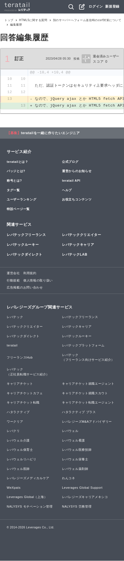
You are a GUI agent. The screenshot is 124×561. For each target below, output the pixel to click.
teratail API (71, 181)
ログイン (96, 6)
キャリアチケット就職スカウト (85, 393)
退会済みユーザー (106, 56)
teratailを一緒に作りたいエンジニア (50, 133)
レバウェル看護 (73, 440)
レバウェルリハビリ (21, 459)
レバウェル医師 (18, 469)
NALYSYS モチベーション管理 (30, 506)
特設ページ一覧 (18, 209)
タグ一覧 (13, 190)
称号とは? (14, 181)
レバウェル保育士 (20, 450)
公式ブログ (70, 162)
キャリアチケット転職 (23, 403)
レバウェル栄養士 (75, 459)
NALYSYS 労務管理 (76, 506)
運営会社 (13, 273)
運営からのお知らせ (76, 171)
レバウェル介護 (18, 440)
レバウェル (70, 431)
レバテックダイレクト (24, 255)
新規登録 (112, 6)
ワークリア (15, 421)
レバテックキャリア (78, 245)
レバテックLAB (74, 255)
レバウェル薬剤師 (75, 469)
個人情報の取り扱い (38, 280)
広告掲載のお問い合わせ (25, 288)
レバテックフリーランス (26, 235)
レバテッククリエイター (81, 235)
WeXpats (13, 488)
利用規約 (29, 273)
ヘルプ (67, 190)
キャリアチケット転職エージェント (88, 403)
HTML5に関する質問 (33, 20)
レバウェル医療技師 (76, 450)
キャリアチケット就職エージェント (88, 384)
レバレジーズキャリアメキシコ (85, 497)
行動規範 (13, 280)
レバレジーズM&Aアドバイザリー (87, 421)
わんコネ (68, 478)
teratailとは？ (17, 162)
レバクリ (13, 431)
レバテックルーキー (23, 245)
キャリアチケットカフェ (25, 393)
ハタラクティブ (18, 412)
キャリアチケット (20, 384)
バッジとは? (16, 171)
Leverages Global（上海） (27, 497)
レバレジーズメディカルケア (28, 478)
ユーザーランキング (21, 199)
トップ (8, 20)
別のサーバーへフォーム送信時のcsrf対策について (87, 20)
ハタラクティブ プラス (79, 412)
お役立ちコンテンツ (76, 199)
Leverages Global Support (82, 488)
